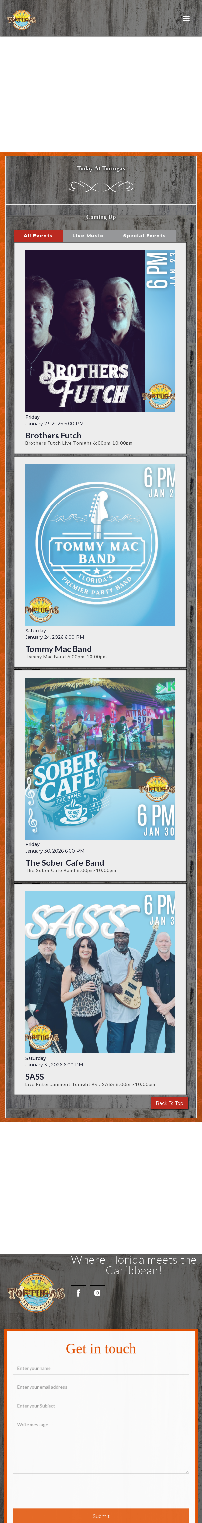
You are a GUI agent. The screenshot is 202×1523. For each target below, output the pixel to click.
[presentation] (68, 1488)
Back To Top (169, 1103)
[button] (186, 19)
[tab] (38, 236)
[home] (20, 19)
